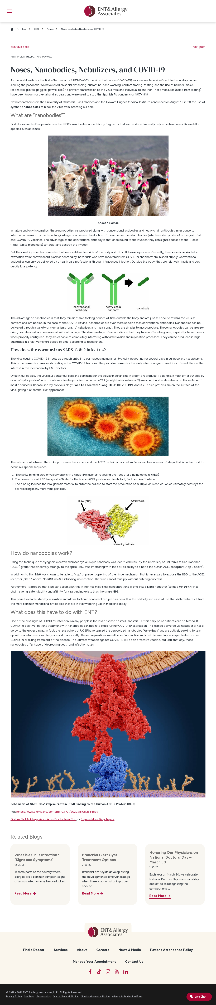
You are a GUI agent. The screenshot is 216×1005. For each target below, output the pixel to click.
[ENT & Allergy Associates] (105, 11)
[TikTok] (99, 971)
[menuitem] (34, 950)
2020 (37, 29)
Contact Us (134, 962)
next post (199, 47)
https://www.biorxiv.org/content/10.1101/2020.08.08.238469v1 (57, 811)
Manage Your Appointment (94, 962)
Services (61, 950)
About (82, 950)
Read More (23, 893)
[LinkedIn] (125, 971)
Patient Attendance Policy (171, 950)
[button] (9, 11)
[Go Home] (14, 29)
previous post (20, 47)
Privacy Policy (14, 996)
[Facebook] (90, 971)
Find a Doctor (34, 950)
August (50, 29)
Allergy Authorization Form (127, 996)
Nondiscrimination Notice (95, 996)
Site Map (29, 996)
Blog (24, 29)
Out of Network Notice (66, 996)
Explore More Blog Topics (97, 819)
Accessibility (43, 996)
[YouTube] (116, 971)
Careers (102, 950)
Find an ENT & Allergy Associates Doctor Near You (43, 819)
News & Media (129, 950)
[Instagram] (108, 971)
